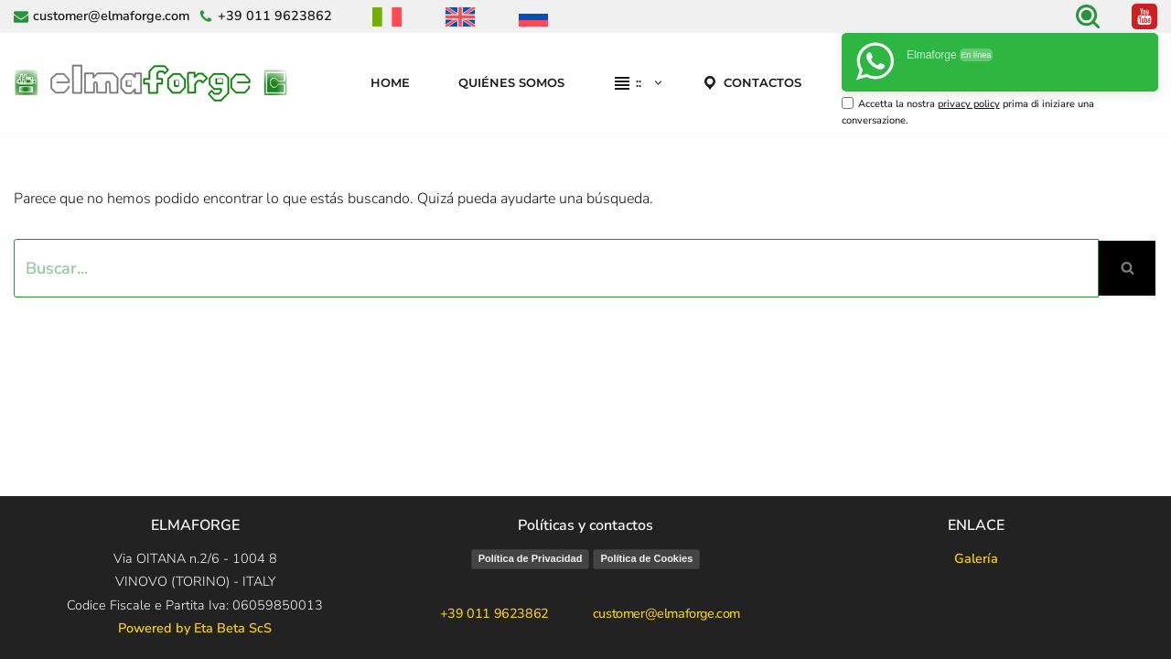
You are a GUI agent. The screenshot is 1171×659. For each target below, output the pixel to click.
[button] (658, 83)
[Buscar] (1088, 16)
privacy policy (969, 104)
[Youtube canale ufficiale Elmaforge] (1144, 16)
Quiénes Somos (511, 83)
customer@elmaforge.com (111, 15)
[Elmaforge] (155, 83)
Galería (976, 558)
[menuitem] (387, 16)
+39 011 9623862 (275, 15)
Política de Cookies (646, 558)
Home (390, 83)
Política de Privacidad (530, 558)
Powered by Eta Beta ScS (195, 628)
